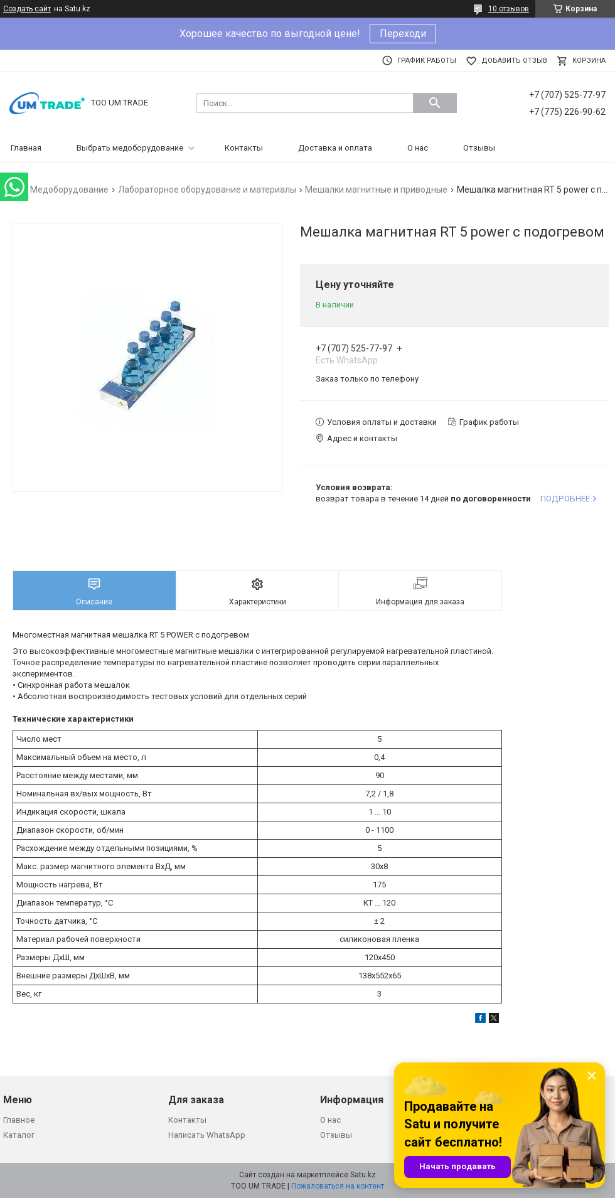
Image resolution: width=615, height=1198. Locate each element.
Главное (19, 1120)
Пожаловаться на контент (337, 1186)
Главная (26, 147)
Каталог (19, 1135)
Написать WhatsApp (206, 1135)
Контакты (244, 147)
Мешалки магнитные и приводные (376, 190)
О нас (417, 147)
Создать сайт (27, 8)
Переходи (403, 34)
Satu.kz (363, 1174)
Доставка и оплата (335, 147)
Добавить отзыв (514, 60)
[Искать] (435, 103)
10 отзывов (508, 8)
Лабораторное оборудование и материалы (207, 190)
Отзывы (479, 147)
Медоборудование (69, 190)
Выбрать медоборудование (130, 147)
